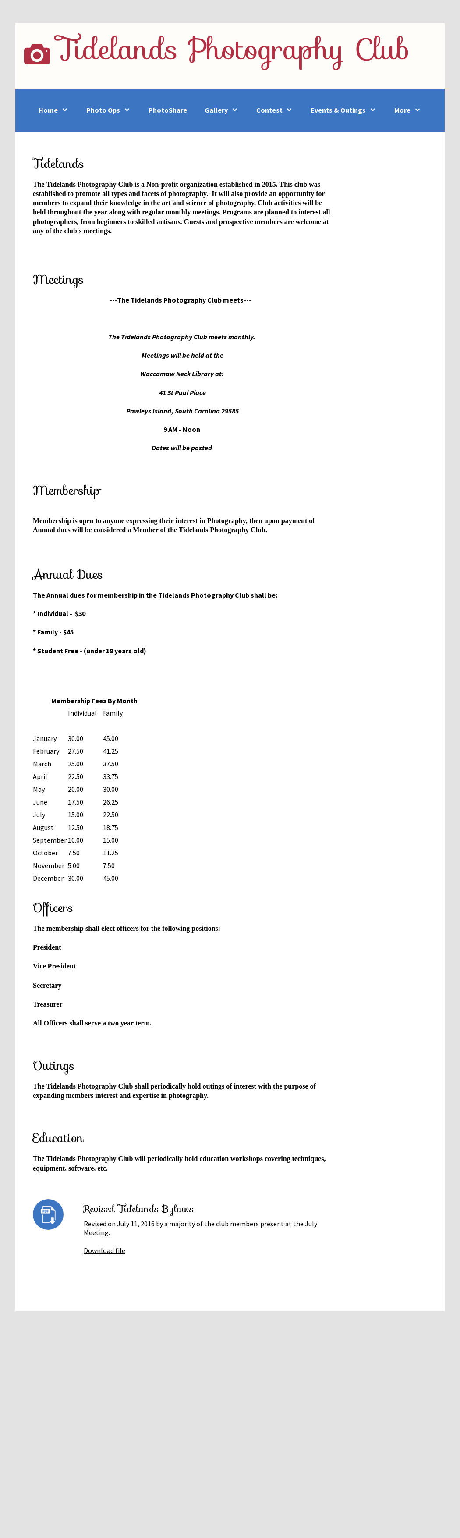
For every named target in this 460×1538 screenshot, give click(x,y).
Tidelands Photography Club (233, 49)
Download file (104, 1250)
